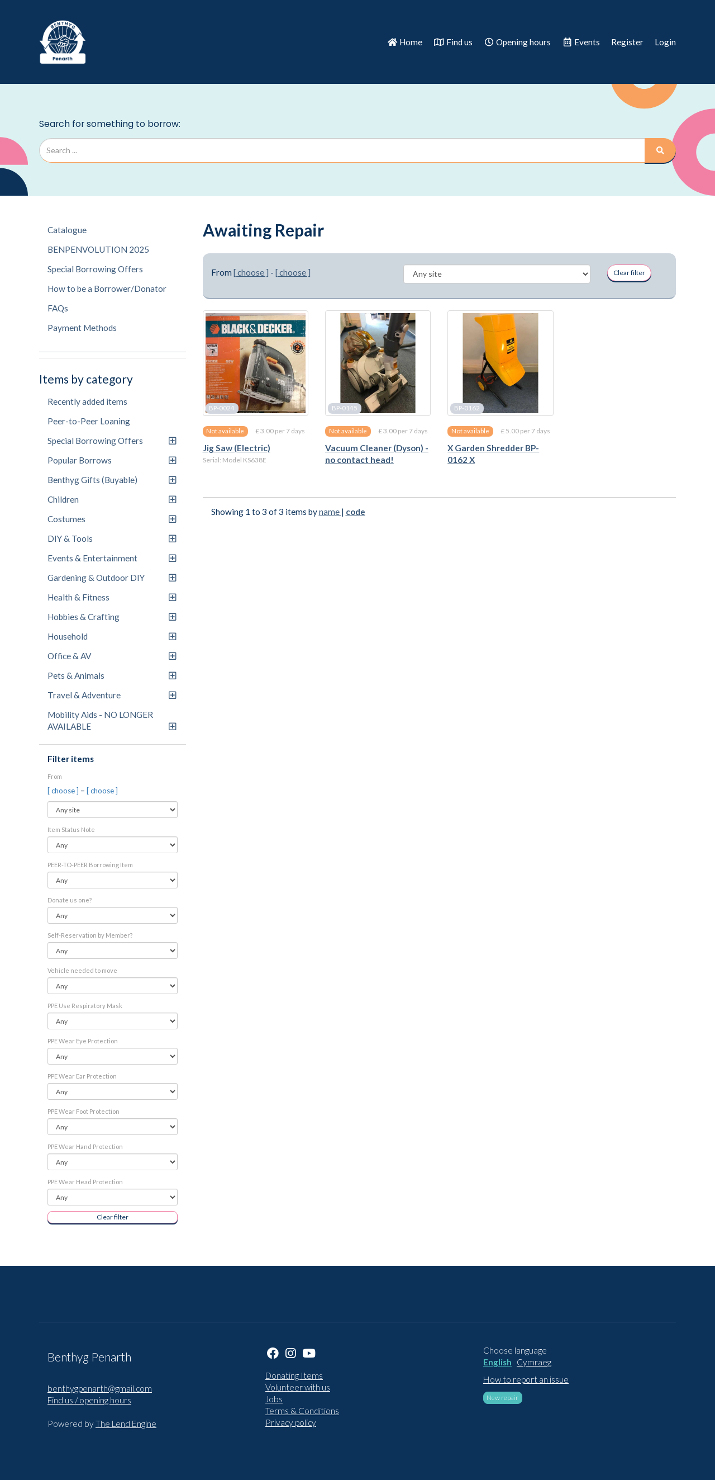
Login (665, 42)
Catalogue (67, 230)
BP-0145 (345, 408)
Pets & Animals (111, 675)
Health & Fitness (111, 597)
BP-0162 (467, 408)
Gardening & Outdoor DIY (111, 578)
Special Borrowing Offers (95, 269)
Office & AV (111, 656)
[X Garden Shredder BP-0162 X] (500, 363)
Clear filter (112, 1217)
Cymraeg (534, 1362)
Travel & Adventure (111, 695)
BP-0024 (222, 408)
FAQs (57, 308)
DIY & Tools (111, 538)
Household (111, 636)
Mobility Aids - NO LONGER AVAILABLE (111, 720)
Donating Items (294, 1375)
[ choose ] (63, 790)
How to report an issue (526, 1379)
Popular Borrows (111, 460)
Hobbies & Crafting (111, 617)
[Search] (660, 150)
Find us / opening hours (89, 1400)
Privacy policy (290, 1422)
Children (111, 499)
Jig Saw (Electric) (236, 448)
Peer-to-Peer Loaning (88, 421)
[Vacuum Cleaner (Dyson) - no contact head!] (378, 363)
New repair (502, 1397)
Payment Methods (82, 328)
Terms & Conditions (302, 1411)
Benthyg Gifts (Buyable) (111, 480)
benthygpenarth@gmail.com (99, 1388)
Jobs (274, 1399)
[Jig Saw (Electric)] (256, 363)
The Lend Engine (126, 1423)
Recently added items (87, 401)
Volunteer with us (297, 1387)
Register (627, 42)
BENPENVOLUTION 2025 (98, 249)
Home (404, 42)
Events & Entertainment (111, 558)
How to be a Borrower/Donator (106, 288)
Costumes (111, 519)
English (497, 1362)
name (330, 512)
